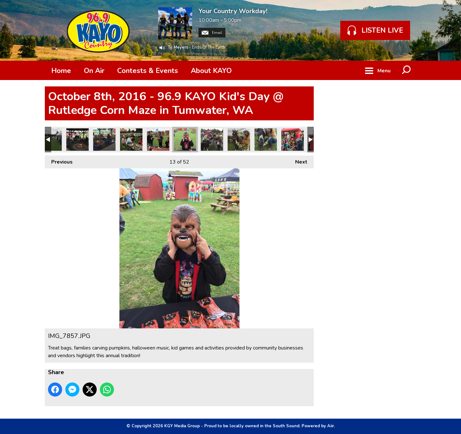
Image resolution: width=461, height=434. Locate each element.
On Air (94, 71)
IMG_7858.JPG (158, 139)
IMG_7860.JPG (104, 139)
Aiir (330, 426)
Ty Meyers (178, 47)
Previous (59, 160)
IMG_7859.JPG (131, 139)
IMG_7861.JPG (77, 139)
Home (61, 71)
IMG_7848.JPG (292, 139)
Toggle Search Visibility (406, 70)
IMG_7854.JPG (212, 139)
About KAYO (211, 71)
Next (298, 160)
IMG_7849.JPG (266, 139)
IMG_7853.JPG (239, 139)
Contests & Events (147, 71)
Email (212, 32)
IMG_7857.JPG (185, 139)
